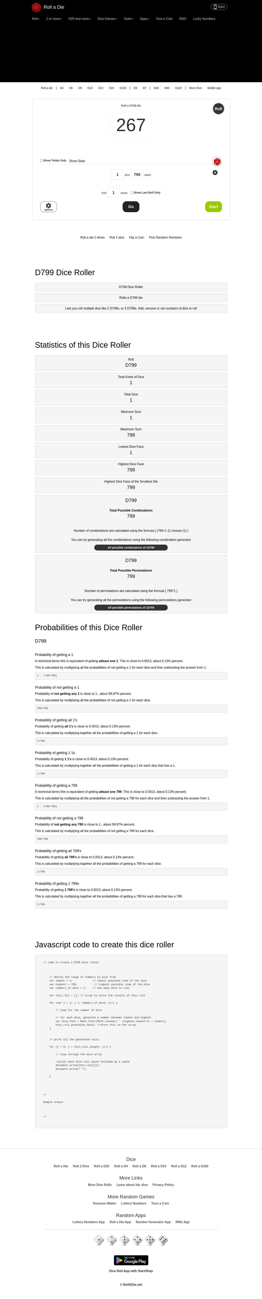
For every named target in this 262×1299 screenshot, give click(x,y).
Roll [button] (36, 18)
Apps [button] (144, 18)
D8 (80, 88)
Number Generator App (153, 1222)
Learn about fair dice (132, 1184)
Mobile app (214, 88)
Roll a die (46, 88)
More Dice (195, 88)
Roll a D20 (101, 1166)
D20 (111, 88)
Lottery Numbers (133, 1203)
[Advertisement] (131, 52)
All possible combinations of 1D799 (131, 547)
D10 (90, 88)
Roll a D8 (139, 1166)
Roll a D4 (121, 1166)
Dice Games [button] (107, 18)
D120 (178, 88)
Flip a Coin (136, 237)
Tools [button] (128, 18)
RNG (183, 18)
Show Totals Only (54, 160)
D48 (156, 88)
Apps (219, 7)
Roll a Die (50, 5)
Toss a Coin (164, 18)
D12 (100, 88)
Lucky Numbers (204, 18)
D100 (123, 88)
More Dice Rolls (100, 1184)
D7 (144, 88)
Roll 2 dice (117, 237)
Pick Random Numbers (165, 237)
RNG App (183, 1222)
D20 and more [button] (80, 18)
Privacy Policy (163, 1184)
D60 (167, 88)
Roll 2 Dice (81, 1166)
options (48, 206)
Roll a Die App (120, 1222)
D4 (62, 88)
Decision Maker (104, 1203)
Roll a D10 (158, 1166)
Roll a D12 (178, 1166)
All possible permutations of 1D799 (131, 607)
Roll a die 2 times (92, 237)
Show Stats (77, 161)
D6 (71, 88)
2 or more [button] (54, 18)
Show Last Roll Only (147, 192)
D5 (135, 88)
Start (213, 206)
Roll (218, 109)
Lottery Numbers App (88, 1222)
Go (131, 206)
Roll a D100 (199, 1166)
